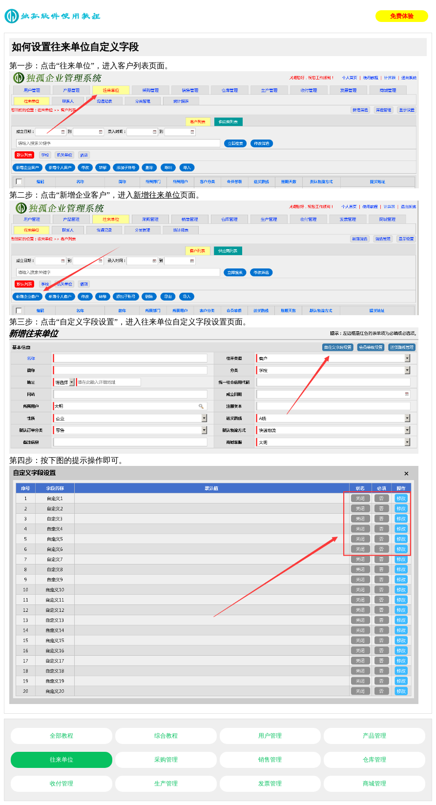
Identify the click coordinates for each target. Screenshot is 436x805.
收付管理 (61, 783)
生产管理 (166, 783)
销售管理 (270, 759)
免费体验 (402, 16)
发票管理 (270, 783)
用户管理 (270, 735)
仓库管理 (374, 759)
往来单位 (61, 759)
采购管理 (166, 759)
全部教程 (61, 735)
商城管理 (374, 783)
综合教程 (166, 735)
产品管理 (374, 735)
